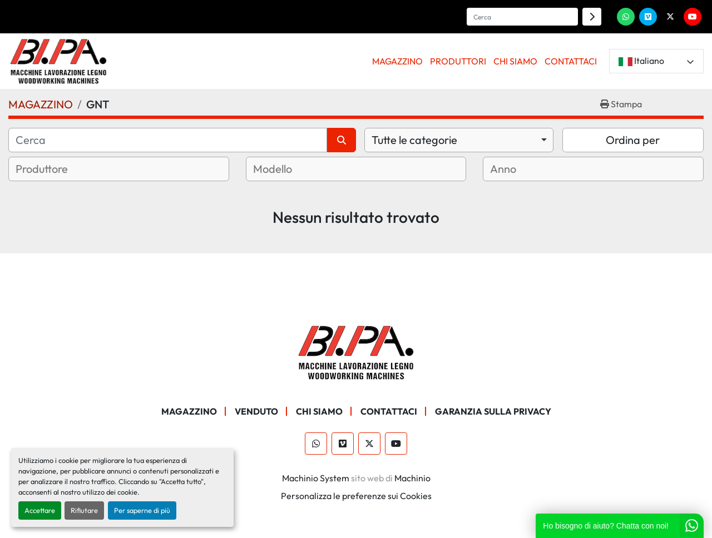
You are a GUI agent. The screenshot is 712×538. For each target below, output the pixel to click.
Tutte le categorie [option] (414, 140)
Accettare (39, 510)
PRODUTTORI (458, 61)
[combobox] (458, 140)
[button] (398, 61)
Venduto (256, 411)
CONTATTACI (571, 61)
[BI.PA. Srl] (356, 351)
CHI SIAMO (515, 61)
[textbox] (55, 169)
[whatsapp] (626, 17)
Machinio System (315, 478)
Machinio (412, 478)
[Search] (522, 17)
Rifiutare (84, 510)
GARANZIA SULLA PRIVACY (493, 411)
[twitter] (670, 17)
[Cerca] (167, 140)
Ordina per (633, 140)
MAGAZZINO (397, 61)
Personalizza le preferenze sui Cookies (356, 495)
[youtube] (692, 17)
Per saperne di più (142, 510)
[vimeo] (648, 17)
